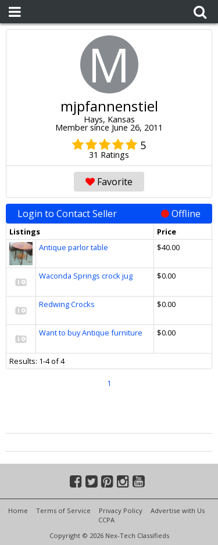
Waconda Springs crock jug (86, 275)
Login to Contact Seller (109, 213)
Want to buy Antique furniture (90, 332)
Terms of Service (63, 510)
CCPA (106, 519)
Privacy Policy (120, 510)
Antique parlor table (73, 247)
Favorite (109, 181)
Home (18, 510)
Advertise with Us (178, 510)
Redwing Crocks (67, 304)
